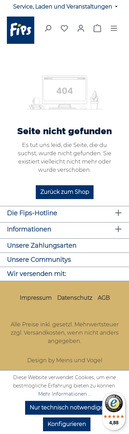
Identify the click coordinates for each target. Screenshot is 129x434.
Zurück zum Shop (64, 192)
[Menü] (114, 30)
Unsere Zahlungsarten (41, 245)
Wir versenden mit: (36, 274)
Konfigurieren (66, 424)
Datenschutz (74, 298)
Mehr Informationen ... (64, 394)
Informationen (29, 229)
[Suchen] (48, 30)
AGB (104, 298)
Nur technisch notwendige (67, 407)
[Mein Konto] (81, 28)
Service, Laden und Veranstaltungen (63, 6)
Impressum (36, 298)
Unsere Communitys (39, 260)
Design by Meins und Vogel (64, 360)
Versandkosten (44, 332)
